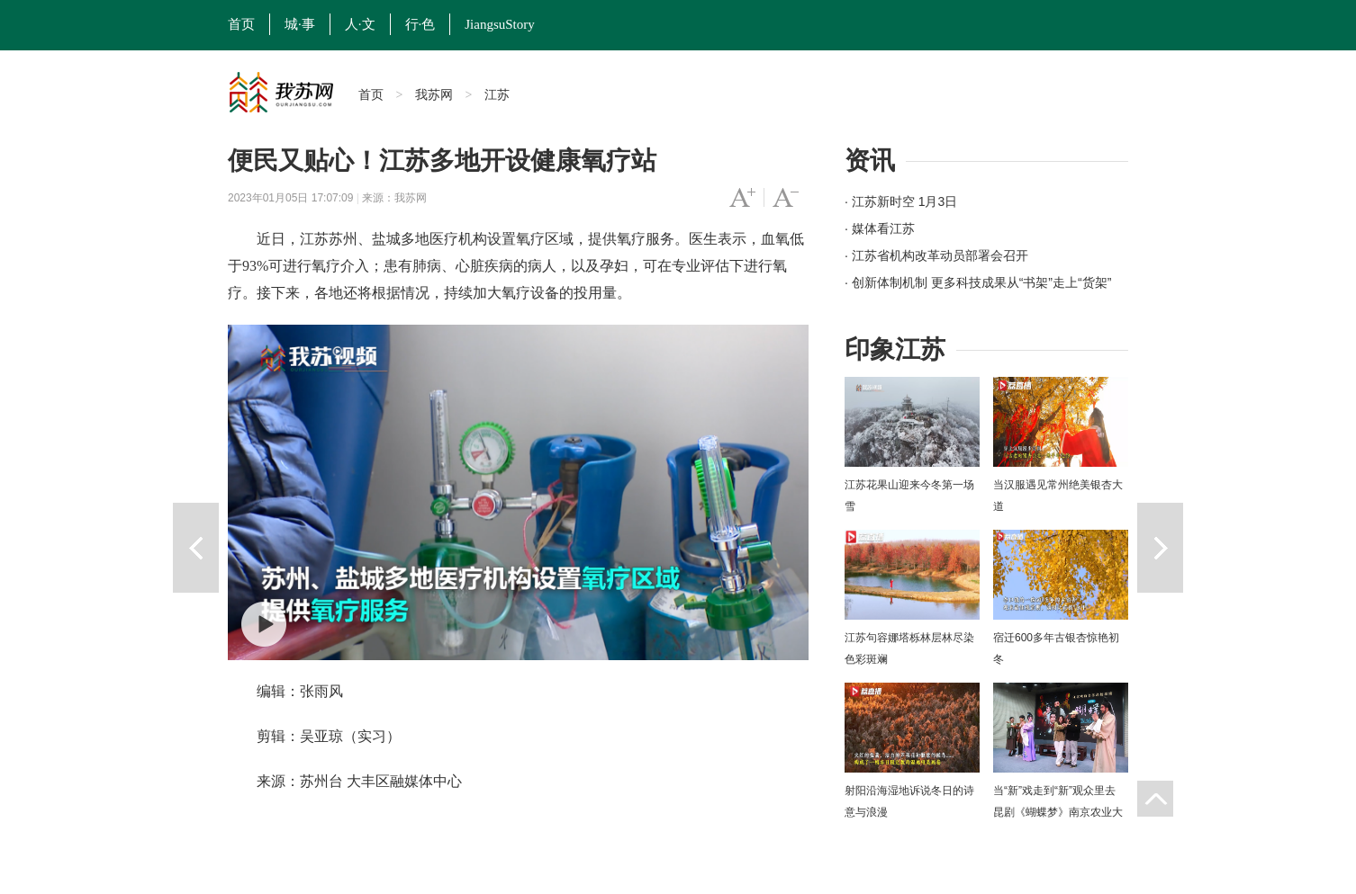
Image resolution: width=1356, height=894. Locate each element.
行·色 (420, 24)
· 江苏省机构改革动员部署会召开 (936, 255)
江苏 (497, 94)
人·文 (360, 24)
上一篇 (196, 548)
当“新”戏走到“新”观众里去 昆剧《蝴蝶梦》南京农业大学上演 (1058, 812)
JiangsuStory (500, 24)
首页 (241, 24)
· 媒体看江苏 (880, 228)
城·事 (300, 24)
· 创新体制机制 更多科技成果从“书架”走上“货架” (978, 282)
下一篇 (1160, 548)
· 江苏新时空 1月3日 (901, 201)
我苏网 (434, 94)
